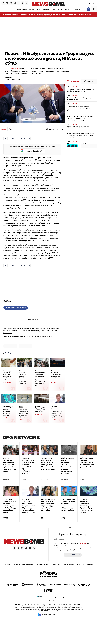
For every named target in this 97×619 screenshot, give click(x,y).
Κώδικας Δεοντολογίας (42, 564)
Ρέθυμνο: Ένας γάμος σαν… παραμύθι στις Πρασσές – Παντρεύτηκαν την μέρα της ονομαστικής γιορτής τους (24, 377)
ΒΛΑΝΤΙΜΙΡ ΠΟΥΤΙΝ (10, 346)
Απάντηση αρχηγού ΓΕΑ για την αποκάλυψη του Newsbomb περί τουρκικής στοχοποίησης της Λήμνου (9, 464)
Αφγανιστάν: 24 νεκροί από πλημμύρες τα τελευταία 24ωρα (79, 98)
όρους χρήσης (83, 543)
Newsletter (17, 336)
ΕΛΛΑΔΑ (31, 9)
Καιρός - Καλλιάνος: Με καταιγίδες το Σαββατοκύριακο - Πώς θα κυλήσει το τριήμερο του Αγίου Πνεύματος (24, 411)
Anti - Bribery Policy (69, 564)
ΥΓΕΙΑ (53, 9)
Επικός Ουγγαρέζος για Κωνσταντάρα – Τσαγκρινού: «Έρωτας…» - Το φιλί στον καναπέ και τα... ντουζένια (68, 504)
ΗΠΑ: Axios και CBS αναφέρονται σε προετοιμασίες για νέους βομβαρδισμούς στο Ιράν (81, 108)
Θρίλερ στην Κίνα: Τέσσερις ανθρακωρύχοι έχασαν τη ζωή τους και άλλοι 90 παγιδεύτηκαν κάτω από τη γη (80, 118)
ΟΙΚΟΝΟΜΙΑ (46, 9)
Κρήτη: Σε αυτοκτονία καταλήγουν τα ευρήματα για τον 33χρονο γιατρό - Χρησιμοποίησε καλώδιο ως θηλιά (56, 411)
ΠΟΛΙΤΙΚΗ (38, 9)
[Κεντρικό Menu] (94, 9)
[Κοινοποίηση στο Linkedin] (21, 138)
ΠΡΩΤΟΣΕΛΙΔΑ (76, 9)
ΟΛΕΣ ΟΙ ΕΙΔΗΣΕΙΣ (22, 9)
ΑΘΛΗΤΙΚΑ (67, 9)
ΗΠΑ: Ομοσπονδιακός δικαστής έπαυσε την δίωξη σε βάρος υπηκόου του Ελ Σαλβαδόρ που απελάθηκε (80, 135)
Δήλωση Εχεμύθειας (27, 564)
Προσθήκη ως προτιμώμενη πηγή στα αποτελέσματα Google (32, 150)
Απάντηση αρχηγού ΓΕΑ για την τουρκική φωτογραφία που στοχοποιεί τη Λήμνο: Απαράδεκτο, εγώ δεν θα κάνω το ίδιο (40, 378)
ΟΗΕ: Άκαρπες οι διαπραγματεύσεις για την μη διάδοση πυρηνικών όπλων (80, 90)
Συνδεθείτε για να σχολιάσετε (15, 308)
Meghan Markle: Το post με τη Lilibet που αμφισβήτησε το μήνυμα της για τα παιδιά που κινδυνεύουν (48, 504)
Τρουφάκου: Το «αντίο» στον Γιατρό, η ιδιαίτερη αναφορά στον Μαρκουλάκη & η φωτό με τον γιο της (48, 463)
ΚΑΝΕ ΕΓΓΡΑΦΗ (73, 555)
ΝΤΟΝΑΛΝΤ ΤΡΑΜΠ (25, 346)
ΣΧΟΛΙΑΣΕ (50, 129)
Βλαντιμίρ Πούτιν (13, 69)
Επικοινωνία (80, 564)
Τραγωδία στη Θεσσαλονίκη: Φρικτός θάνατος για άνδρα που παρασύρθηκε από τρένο (55, 14)
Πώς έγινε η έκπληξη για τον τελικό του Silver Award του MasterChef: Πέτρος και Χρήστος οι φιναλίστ (28, 465)
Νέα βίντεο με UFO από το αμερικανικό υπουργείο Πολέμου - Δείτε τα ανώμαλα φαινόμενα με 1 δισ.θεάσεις (67, 465)
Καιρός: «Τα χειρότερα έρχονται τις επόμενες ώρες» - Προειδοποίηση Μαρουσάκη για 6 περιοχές (86, 505)
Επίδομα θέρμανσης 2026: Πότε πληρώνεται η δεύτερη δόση (40, 408)
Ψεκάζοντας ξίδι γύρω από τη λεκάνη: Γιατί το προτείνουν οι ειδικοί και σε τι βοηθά (7, 375)
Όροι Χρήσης (16, 564)
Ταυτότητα (7, 564)
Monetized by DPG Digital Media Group (54, 597)
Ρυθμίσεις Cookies (56, 564)
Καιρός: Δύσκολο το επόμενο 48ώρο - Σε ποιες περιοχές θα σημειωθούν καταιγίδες (8, 410)
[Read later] (62, 129)
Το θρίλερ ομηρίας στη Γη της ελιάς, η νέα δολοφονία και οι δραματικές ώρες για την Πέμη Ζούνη (87, 462)
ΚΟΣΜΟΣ (59, 9)
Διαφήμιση (90, 564)
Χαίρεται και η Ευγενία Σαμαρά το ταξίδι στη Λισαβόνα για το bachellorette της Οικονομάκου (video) (9, 505)
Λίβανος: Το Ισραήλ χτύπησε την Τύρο (78, 127)
